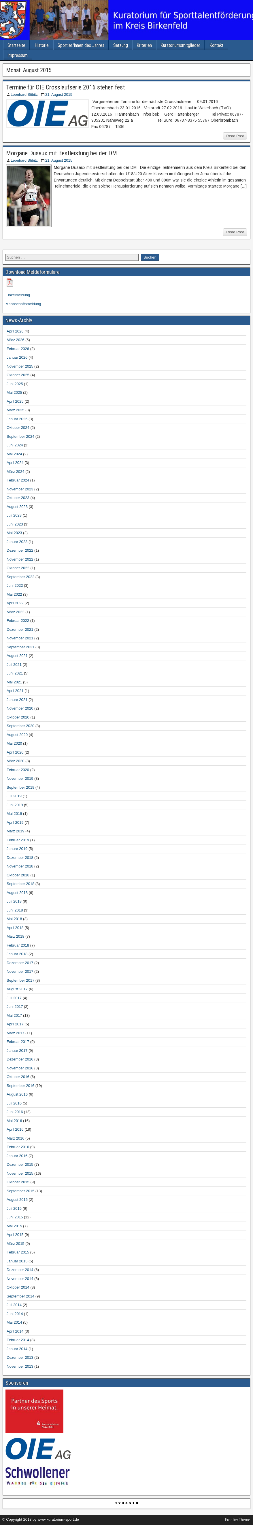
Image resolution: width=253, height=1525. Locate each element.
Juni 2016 (15, 1112)
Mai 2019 (14, 813)
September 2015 (20, 1191)
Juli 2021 (14, 664)
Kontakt (216, 45)
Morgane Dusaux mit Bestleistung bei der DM (61, 153)
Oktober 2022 (18, 568)
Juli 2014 (14, 1305)
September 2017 (20, 980)
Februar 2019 (18, 840)
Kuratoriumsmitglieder (180, 45)
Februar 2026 (18, 349)
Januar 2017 (17, 1050)
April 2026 (15, 331)
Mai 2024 (14, 454)
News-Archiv (18, 320)
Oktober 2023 (18, 498)
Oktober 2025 (18, 375)
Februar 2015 (18, 1252)
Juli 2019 (14, 796)
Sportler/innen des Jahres (81, 45)
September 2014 (20, 1296)
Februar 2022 (18, 620)
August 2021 (17, 655)
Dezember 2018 (20, 857)
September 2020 (20, 726)
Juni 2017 (15, 1006)
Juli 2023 (14, 515)
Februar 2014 (18, 1340)
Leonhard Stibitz (24, 94)
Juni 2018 (15, 910)
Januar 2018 (17, 954)
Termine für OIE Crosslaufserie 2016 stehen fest (65, 87)
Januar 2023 (17, 542)
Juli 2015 (14, 1208)
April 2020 (15, 752)
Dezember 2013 (20, 1357)
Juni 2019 (15, 805)
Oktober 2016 (18, 1077)
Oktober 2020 (18, 717)
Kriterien (144, 45)
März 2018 (15, 936)
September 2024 (20, 436)
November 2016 (20, 1068)
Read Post (235, 136)
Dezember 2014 (20, 1270)
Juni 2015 (15, 1217)
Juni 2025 (15, 384)
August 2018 (17, 892)
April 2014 (15, 1331)
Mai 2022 (14, 594)
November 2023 (20, 489)
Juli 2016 (14, 1103)
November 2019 (20, 778)
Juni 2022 (15, 585)
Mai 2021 (14, 682)
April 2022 (15, 603)
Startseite (16, 45)
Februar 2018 (18, 945)
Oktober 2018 (18, 875)
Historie (42, 45)
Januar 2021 (17, 699)
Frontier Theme (237, 1519)
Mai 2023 (14, 533)
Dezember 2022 (20, 550)
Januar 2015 (17, 1261)
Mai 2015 (14, 1226)
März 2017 (15, 1033)
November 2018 (20, 866)
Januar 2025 (17, 419)
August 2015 (17, 1199)
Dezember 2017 (20, 963)
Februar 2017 (18, 1041)
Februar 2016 (18, 1147)
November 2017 (20, 971)
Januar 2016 (17, 1156)
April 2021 (15, 691)
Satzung (120, 45)
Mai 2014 (14, 1322)
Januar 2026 (17, 357)
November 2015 (20, 1173)
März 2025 (15, 410)
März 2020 (15, 761)
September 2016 (20, 1085)
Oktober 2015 (18, 1182)
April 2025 (15, 401)
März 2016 (15, 1138)
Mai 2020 (14, 743)
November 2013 (20, 1366)
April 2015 (15, 1234)
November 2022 (20, 559)
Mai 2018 (14, 919)
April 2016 (15, 1129)
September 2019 (20, 787)
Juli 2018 (14, 901)
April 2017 (15, 1024)
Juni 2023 (15, 524)
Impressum (17, 55)
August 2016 (17, 1094)
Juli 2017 (14, 998)
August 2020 (17, 735)
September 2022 (20, 577)
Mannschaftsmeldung (23, 304)
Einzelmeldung (17, 295)
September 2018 (20, 884)
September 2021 (20, 647)
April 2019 (15, 822)
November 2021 (20, 638)
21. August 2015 (58, 94)
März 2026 (15, 340)
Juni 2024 (15, 445)
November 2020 (20, 708)
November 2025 (20, 366)
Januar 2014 (17, 1349)
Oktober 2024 (18, 427)
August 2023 (17, 506)
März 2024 (15, 471)
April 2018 (15, 928)
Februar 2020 (18, 770)
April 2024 (15, 462)
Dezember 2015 (20, 1164)
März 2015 (15, 1243)
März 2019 (15, 831)
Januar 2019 (17, 848)
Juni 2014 (15, 1314)
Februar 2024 (18, 480)
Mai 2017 (14, 1015)
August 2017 (17, 989)
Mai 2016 (14, 1121)
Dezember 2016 (20, 1059)
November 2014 (20, 1278)
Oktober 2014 (18, 1287)
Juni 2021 (15, 673)
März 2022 (15, 612)
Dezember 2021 (20, 629)
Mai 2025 (14, 392)
